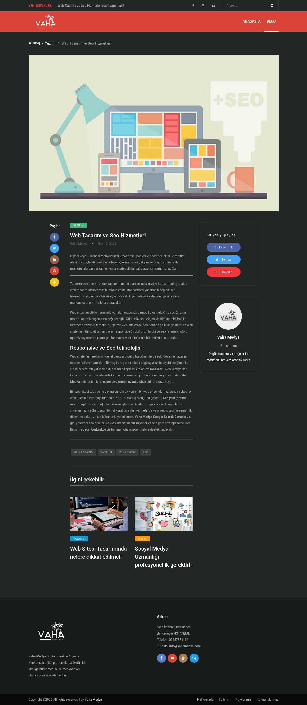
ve (108, 235)
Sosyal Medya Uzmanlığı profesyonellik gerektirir (163, 557)
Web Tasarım (84, 452)
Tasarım (79, 538)
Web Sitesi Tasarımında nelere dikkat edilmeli (98, 553)
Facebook (223, 247)
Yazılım (51, 43)
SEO (145, 452)
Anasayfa (251, 21)
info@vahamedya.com (185, 646)
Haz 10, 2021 (107, 243)
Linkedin (223, 272)
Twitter (223, 259)
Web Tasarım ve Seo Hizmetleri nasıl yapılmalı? (91, 6)
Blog (271, 21)
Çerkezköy (127, 452)
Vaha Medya (93, 699)
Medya (142, 538)
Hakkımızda (205, 699)
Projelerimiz (243, 699)
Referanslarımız (267, 699)
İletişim (224, 699)
